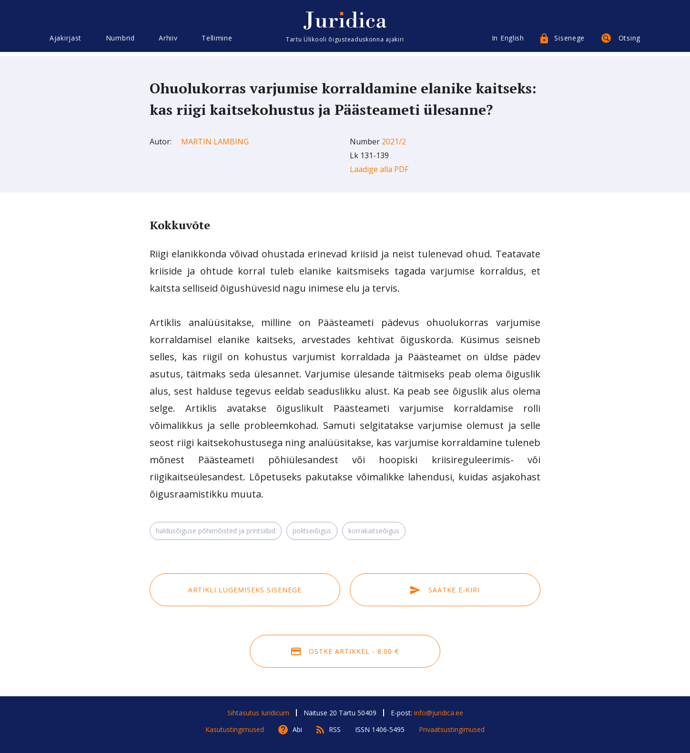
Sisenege (569, 41)
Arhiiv (168, 41)
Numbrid (120, 41)
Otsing (629, 41)
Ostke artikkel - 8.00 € (345, 651)
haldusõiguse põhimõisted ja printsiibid (215, 530)
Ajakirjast (65, 41)
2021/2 (394, 141)
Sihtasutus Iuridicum (258, 712)
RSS (335, 729)
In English (508, 41)
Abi (297, 729)
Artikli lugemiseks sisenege (245, 589)
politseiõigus (312, 530)
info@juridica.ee (438, 712)
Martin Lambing (215, 141)
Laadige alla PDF (379, 169)
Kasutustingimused (234, 729)
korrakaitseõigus (373, 530)
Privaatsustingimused (452, 729)
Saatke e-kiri (445, 589)
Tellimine (217, 41)
